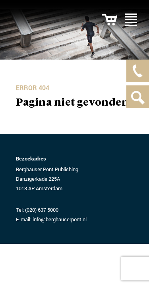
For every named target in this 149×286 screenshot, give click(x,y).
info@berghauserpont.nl (60, 219)
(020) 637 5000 (41, 209)
